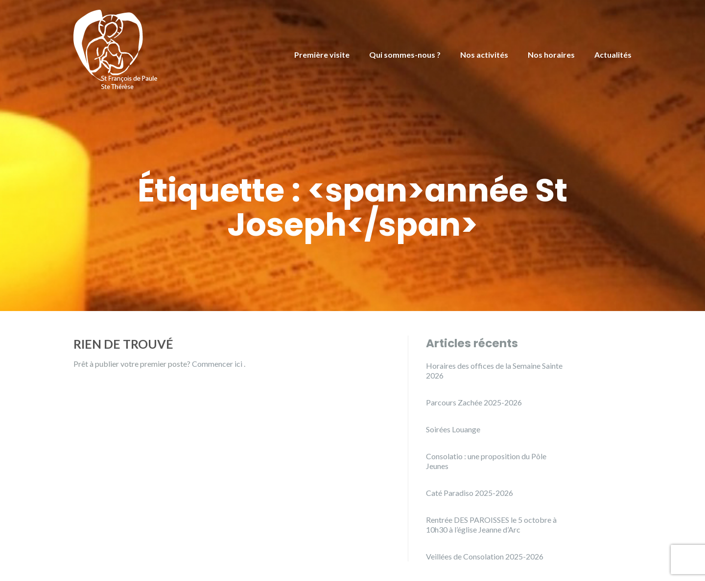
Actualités (613, 54)
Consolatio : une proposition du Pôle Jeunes (486, 460)
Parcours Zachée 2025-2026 (474, 402)
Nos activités (484, 54)
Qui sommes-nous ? (405, 54)
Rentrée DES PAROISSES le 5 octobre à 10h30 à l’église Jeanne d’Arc (491, 524)
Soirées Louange (453, 429)
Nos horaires (551, 54)
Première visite (322, 54)
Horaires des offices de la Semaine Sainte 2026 (494, 370)
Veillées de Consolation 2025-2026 (484, 556)
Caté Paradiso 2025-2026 (469, 492)
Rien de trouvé (123, 343)
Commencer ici (218, 363)
